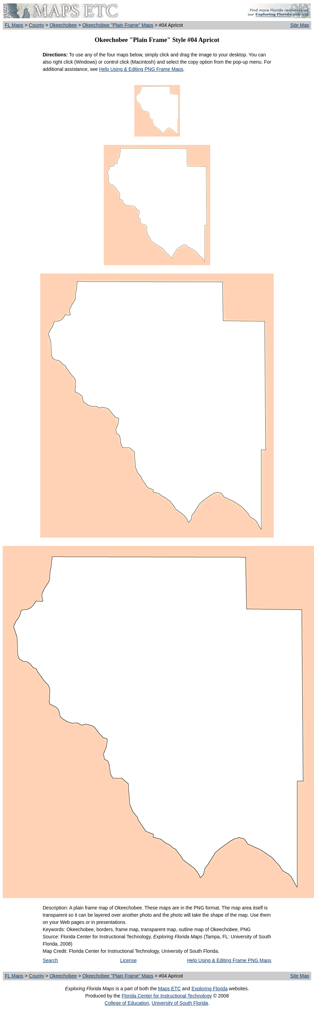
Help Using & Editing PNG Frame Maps (141, 69)
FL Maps (14, 25)
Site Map (299, 25)
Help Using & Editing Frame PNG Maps (229, 960)
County (36, 25)
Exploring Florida (209, 988)
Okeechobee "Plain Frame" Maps (118, 25)
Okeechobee (63, 25)
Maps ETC (169, 988)
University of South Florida (180, 1003)
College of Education (126, 1003)
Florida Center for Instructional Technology (167, 996)
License (128, 960)
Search (50, 960)
